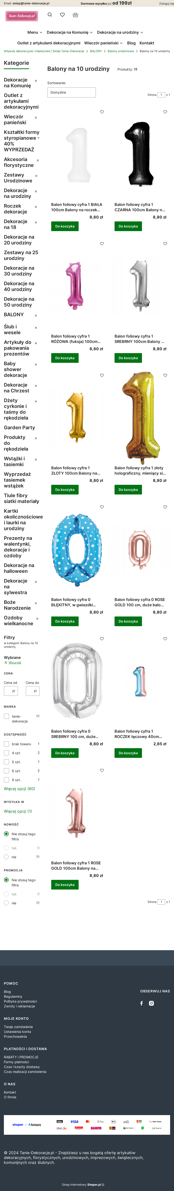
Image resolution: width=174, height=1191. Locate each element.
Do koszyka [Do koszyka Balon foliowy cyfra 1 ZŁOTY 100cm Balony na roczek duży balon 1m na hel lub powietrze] (65, 489)
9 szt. (16, 780)
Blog (7, 991)
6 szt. (16, 771)
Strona (152, 95)
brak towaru (21, 744)
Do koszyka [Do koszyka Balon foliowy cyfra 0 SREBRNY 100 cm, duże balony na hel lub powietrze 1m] (65, 753)
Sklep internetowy (81, 1184)
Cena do (32, 683)
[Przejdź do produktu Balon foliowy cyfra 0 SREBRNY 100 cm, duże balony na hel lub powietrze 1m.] (77, 681)
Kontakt (10, 1092)
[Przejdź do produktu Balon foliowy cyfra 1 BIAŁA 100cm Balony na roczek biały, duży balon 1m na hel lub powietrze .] (77, 154)
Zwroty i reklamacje (19, 1006)
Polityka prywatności (20, 1001)
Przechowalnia (15, 1036)
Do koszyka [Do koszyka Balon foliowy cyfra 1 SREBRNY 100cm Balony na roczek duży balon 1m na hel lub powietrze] (128, 358)
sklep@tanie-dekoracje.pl (31, 3)
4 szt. (16, 753)
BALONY (96, 51)
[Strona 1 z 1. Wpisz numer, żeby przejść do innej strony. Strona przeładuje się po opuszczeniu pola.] (161, 94)
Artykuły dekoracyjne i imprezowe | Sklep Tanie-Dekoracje (44, 51)
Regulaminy (13, 996)
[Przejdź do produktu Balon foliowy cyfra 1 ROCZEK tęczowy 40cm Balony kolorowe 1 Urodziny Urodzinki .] (140, 681)
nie (14, 857)
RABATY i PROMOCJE (21, 1057)
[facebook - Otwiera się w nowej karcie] (142, 1003)
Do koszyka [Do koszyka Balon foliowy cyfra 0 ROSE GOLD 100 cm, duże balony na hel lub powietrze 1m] (128, 621)
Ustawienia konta (17, 1031)
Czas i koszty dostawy (22, 1067)
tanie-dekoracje (20, 718)
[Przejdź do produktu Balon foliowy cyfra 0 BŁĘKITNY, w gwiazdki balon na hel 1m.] (77, 549)
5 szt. (16, 762)
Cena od (10, 683)
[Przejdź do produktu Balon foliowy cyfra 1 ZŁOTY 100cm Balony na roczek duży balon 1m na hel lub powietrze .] (77, 418)
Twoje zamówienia (18, 1027)
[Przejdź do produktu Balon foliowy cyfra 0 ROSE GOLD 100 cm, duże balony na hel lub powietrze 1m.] (140, 549)
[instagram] (151, 1003)
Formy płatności (16, 1062)
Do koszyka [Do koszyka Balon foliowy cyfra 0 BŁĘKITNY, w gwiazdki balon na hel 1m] (65, 621)
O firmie (10, 1097)
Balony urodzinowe (121, 51)
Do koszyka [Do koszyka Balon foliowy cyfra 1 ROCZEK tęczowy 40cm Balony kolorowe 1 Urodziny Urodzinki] (128, 753)
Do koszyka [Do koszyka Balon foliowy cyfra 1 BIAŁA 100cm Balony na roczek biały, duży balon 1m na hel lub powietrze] (65, 226)
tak (14, 848)
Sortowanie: (56, 83)
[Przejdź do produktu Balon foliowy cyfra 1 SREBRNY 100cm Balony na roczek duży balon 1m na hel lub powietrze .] (140, 286)
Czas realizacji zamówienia (25, 1071)
